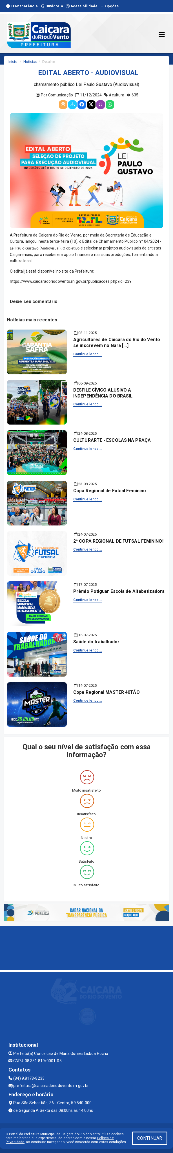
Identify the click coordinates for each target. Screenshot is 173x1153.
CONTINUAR (149, 1138)
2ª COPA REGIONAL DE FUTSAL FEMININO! (118, 541)
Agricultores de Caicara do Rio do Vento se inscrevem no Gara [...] (116, 342)
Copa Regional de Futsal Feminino (109, 490)
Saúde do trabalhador (96, 641)
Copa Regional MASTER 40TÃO (106, 692)
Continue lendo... (87, 354)
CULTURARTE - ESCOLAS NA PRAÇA (112, 440)
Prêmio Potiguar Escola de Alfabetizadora (119, 591)
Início (12, 61)
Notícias (30, 61)
